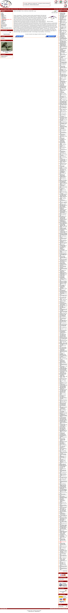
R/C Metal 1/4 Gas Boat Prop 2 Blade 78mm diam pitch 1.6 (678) (6, 51)
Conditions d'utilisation (4, 56)
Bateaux (2, 14)
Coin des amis (3, 23)
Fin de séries (3, 22)
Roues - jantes (3, 15)
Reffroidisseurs (3, 17)
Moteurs (2, 16)
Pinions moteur (3, 18)
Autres (2, 21)
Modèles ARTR (3, 20)
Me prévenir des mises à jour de (65, 585)
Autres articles (62, 579)
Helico (2, 13)
